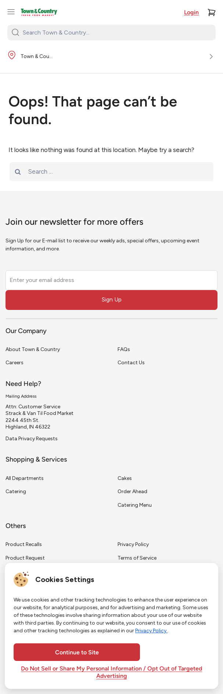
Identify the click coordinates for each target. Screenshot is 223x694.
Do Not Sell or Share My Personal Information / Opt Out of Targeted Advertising (111, 672)
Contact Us (131, 362)
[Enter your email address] (111, 280)
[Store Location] (111, 57)
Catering (16, 491)
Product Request (25, 558)
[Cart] (212, 12)
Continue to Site (77, 653)
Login (191, 13)
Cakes (125, 478)
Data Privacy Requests (32, 438)
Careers (15, 362)
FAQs (124, 349)
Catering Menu (135, 505)
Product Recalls (24, 544)
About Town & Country (33, 349)
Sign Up (112, 299)
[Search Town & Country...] (116, 32)
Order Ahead (132, 491)
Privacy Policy (133, 544)
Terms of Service (137, 558)
